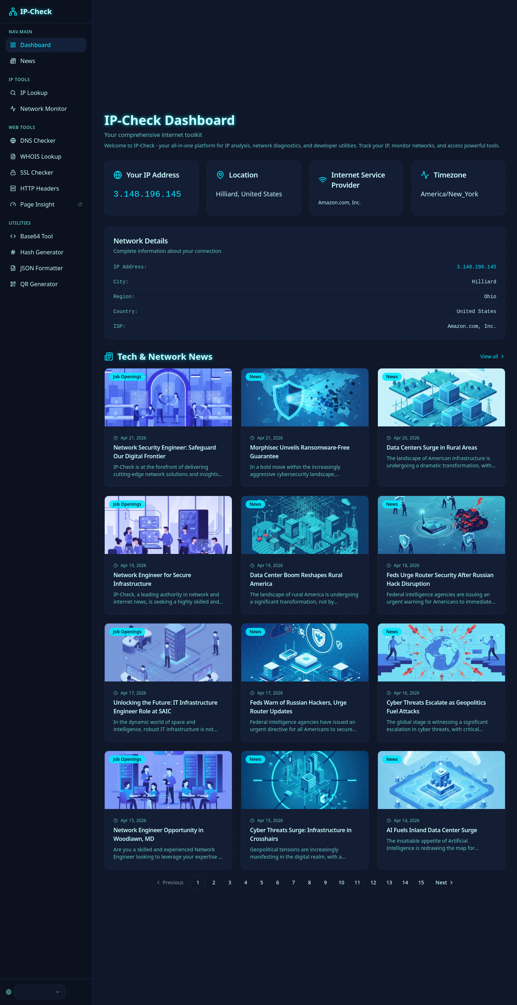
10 (341, 882)
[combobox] (39, 992)
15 (421, 882)
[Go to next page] (444, 882)
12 (373, 882)
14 (405, 882)
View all (492, 356)
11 (357, 882)
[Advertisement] (258, 50)
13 (389, 882)
